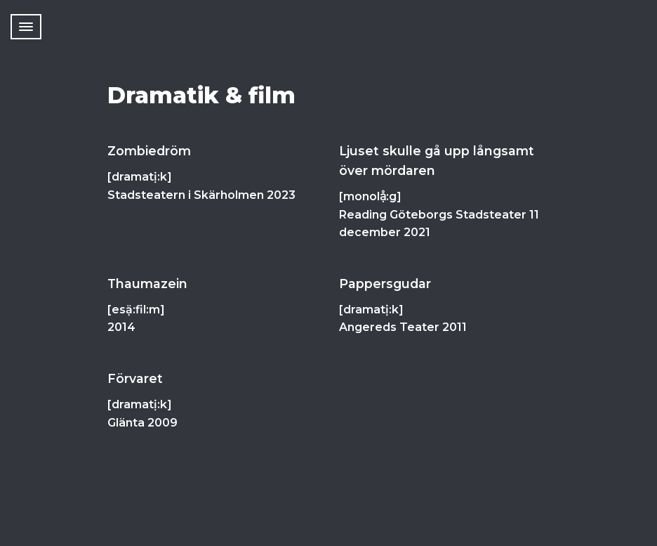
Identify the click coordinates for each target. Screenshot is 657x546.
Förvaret (135, 378)
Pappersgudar (385, 283)
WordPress (379, 537)
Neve (260, 537)
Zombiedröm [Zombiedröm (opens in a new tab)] (149, 150)
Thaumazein (147, 283)
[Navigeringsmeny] (26, 26)
